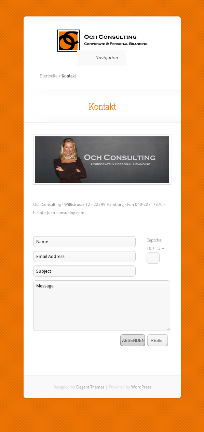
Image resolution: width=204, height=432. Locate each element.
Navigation (101, 57)
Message (102, 305)
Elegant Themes (90, 387)
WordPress (141, 387)
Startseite (48, 76)
